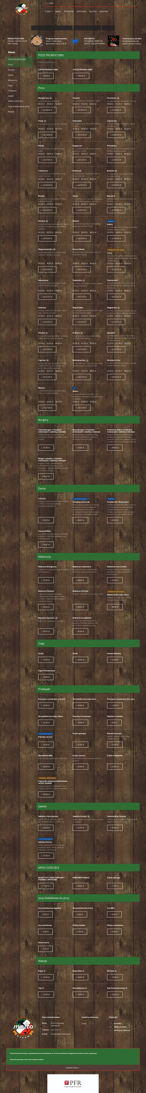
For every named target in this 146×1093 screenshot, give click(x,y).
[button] (50, 98)
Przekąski (12, 90)
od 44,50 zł (81, 110)
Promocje (69, 11)
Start (49, 11)
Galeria (93, 11)
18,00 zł (80, 659)
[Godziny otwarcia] (96, 1023)
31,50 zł (45, 855)
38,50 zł (80, 580)
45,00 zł (45, 520)
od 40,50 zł (46, 110)
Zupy (10, 85)
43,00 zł (114, 520)
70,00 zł (45, 76)
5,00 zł (44, 914)
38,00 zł (45, 766)
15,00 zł (80, 722)
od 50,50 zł (115, 160)
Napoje (11, 111)
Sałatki (11, 96)
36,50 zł (45, 631)
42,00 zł (80, 631)
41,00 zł (45, 447)
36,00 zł (45, 794)
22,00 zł (114, 659)
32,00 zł (45, 722)
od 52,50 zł (115, 269)
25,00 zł (80, 705)
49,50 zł (45, 476)
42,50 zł (80, 447)
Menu (58, 11)
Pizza (10, 64)
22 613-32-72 (56, 1030)
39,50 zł (114, 580)
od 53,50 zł (81, 407)
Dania (10, 75)
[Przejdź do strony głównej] (27, 8)
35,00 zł (114, 827)
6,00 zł (113, 722)
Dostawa (81, 11)
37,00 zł (45, 580)
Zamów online (73, 1067)
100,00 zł (80, 76)
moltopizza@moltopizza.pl (60, 1034)
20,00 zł (114, 766)
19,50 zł (45, 659)
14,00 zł (114, 705)
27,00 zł (45, 886)
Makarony (12, 80)
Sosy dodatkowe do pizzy (18, 106)
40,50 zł (80, 520)
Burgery (11, 70)
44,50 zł (114, 447)
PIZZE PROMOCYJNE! (17, 59)
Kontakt (103, 11)
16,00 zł (45, 705)
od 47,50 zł (81, 135)
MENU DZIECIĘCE (15, 101)
